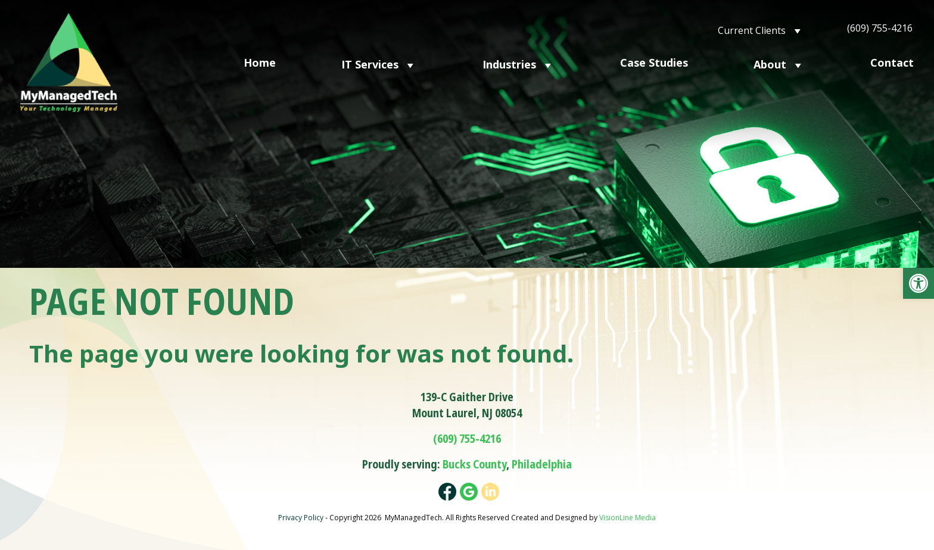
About (779, 64)
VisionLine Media (627, 517)
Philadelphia (542, 464)
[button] (918, 283)
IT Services (379, 64)
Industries (518, 64)
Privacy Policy (300, 517)
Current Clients (761, 29)
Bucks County (474, 464)
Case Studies (654, 62)
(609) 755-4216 (880, 28)
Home (260, 62)
